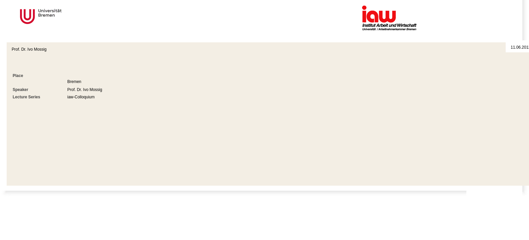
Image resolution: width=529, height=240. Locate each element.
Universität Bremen (63, 16)
